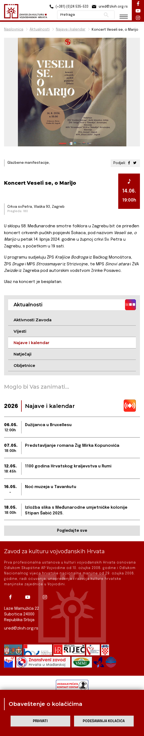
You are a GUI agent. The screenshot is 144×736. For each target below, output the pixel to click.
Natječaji (22, 354)
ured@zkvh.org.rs (21, 628)
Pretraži (106, 15)
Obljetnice (24, 365)
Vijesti (20, 331)
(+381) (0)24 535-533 (68, 6)
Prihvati (40, 721)
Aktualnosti (40, 29)
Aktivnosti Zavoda (33, 319)
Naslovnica (13, 29)
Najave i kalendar (70, 29)
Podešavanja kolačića (104, 721)
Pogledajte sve (72, 531)
